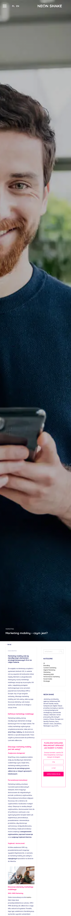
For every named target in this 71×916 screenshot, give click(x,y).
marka (28, 897)
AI (44, 663)
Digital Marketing (49, 670)
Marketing (10, 629)
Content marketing (49, 668)
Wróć (8, 644)
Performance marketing (51, 677)
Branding (46, 665)
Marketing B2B (48, 674)
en (17, 6)
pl (13, 6)
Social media (47, 679)
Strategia (46, 681)
